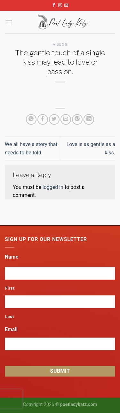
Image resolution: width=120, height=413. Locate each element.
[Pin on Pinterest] (77, 119)
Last (9, 316)
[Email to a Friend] (65, 119)
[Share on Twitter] (54, 119)
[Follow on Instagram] (60, 5)
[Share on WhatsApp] (31, 119)
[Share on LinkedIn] (89, 119)
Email (11, 329)
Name (11, 257)
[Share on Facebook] (42, 119)
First (10, 288)
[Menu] (8, 22)
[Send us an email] (66, 5)
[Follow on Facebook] (54, 5)
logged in (53, 187)
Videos (60, 44)
